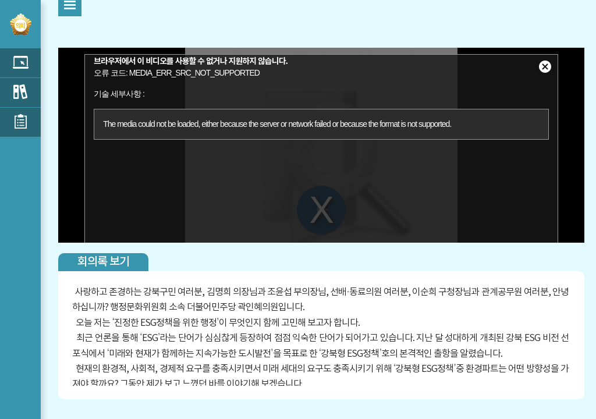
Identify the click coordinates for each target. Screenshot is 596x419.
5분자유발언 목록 (20, 62)
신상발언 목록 (20, 122)
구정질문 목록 (20, 92)
